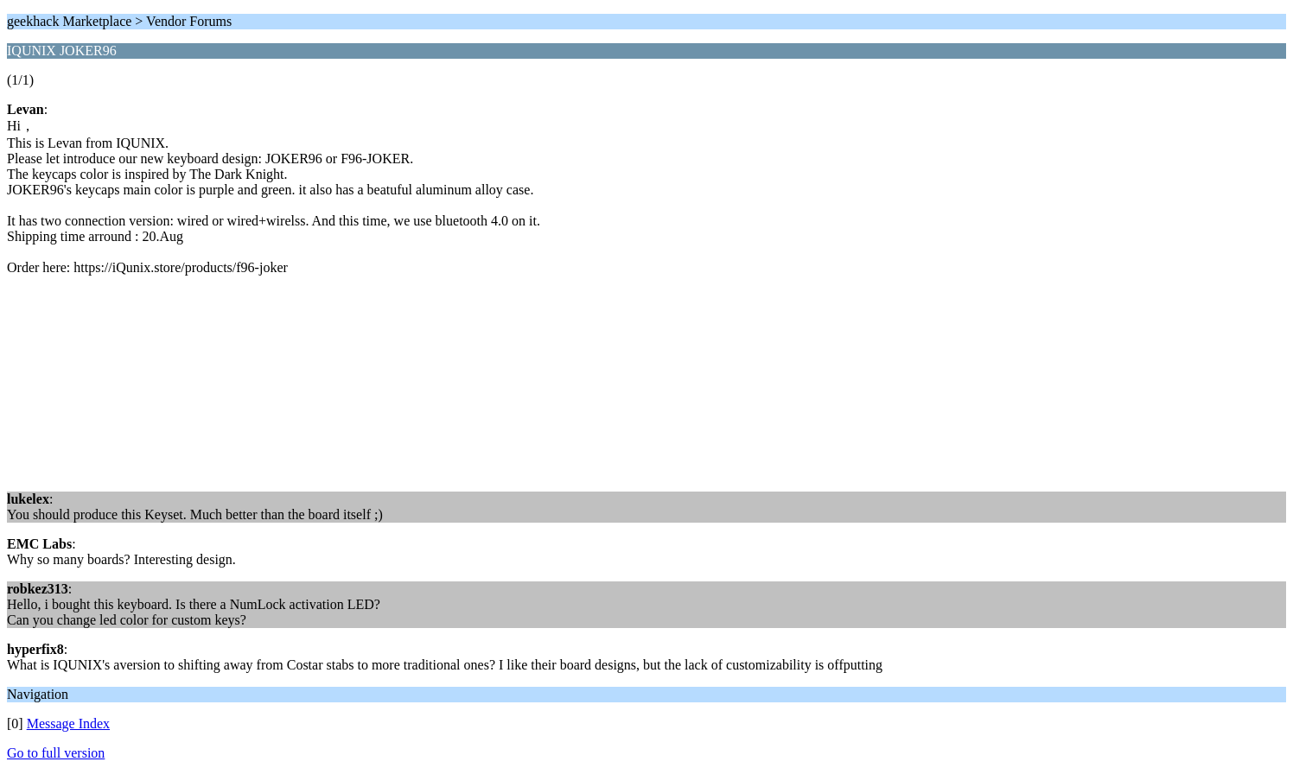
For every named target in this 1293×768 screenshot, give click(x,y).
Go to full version (56, 753)
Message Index (68, 723)
